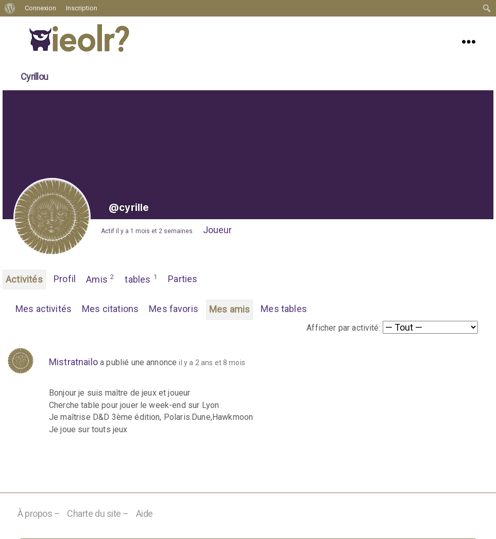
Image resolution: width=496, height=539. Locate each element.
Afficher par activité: (343, 328)
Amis (100, 278)
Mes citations (110, 308)
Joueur (217, 229)
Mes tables (284, 308)
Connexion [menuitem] (40, 8)
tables (141, 278)
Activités (24, 279)
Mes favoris (173, 308)
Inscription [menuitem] (81, 8)
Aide (144, 513)
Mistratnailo (73, 361)
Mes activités (43, 308)
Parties (182, 278)
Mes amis (229, 309)
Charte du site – (98, 513)
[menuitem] (10, 8)
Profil (65, 278)
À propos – (39, 513)
